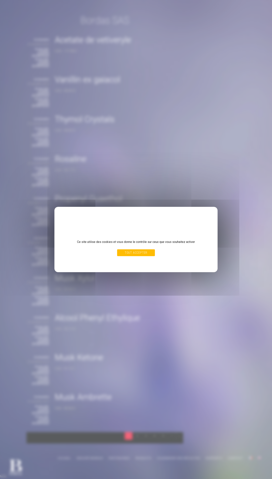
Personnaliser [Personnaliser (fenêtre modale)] (144, 261)
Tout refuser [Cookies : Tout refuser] (127, 261)
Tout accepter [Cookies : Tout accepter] (136, 252)
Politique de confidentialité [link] (76, 264)
